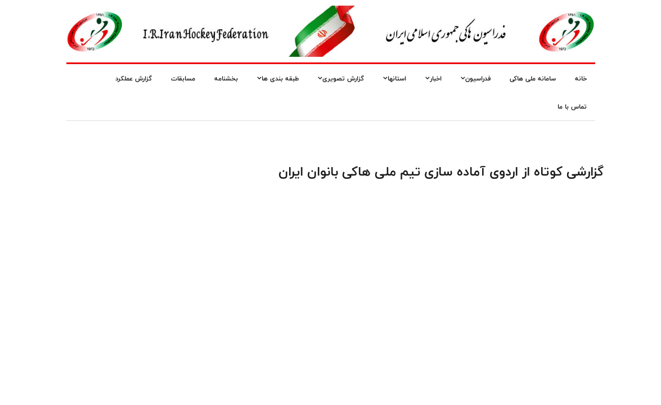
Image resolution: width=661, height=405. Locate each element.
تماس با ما (572, 106)
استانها (394, 78)
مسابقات (183, 78)
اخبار (433, 78)
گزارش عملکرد (133, 78)
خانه (581, 78)
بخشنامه (226, 78)
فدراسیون (476, 78)
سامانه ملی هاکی (533, 78)
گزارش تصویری (341, 78)
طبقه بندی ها (278, 78)
